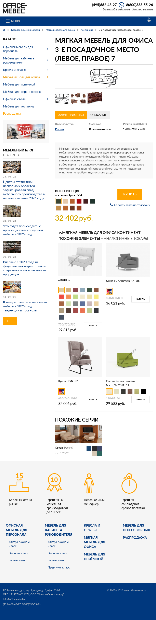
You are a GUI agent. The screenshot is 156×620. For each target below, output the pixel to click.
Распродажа (12, 113)
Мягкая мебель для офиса (21, 77)
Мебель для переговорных (22, 92)
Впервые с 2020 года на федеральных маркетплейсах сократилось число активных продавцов (25, 268)
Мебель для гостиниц (18, 106)
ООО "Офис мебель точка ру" (47, 594)
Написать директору (142, 9)
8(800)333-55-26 (139, 4)
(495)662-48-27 (104, 4)
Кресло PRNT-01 (68, 381)
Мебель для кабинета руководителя (18, 60)
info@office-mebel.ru (14, 599)
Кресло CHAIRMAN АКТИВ (123, 281)
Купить (129, 194)
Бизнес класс (18, 560)
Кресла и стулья (14, 70)
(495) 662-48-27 (12, 604)
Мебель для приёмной (94, 556)
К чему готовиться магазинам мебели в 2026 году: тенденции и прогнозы (25, 306)
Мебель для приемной (19, 84)
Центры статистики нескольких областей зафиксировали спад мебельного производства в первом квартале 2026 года (24, 190)
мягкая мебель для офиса (94, 542)
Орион (59, 447)
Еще (10, 321)
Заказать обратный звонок (116, 9)
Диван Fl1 (64, 280)
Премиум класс (59, 567)
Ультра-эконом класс (19, 544)
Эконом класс (18, 553)
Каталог (10, 39)
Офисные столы (14, 99)
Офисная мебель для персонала (18, 49)
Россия (59, 129)
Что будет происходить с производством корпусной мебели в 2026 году (23, 230)
